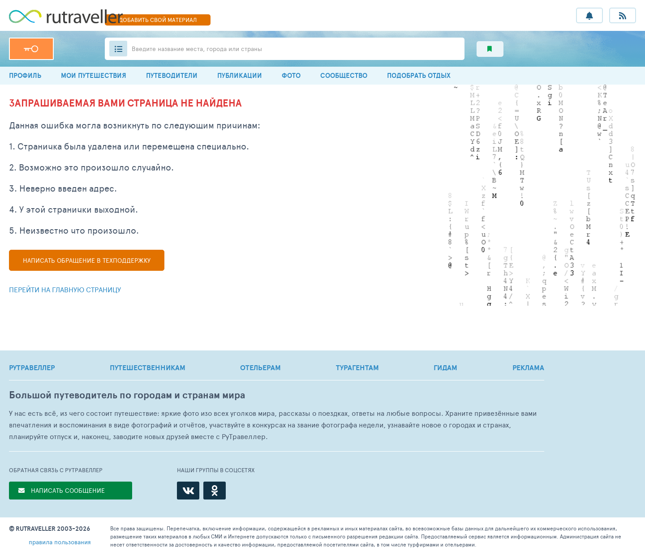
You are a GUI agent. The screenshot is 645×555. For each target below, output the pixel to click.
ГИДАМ (445, 367)
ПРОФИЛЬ (25, 75)
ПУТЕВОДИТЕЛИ (172, 75)
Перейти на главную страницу (65, 289)
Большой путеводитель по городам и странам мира (127, 395)
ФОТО (291, 75)
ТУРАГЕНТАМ (357, 367)
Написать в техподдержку (86, 260)
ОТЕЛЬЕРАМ (260, 367)
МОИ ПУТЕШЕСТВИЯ (93, 75)
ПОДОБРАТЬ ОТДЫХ (419, 75)
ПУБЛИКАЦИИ (239, 75)
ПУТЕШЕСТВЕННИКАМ (147, 367)
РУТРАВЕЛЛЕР (32, 367)
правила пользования (60, 542)
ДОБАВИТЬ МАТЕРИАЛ (158, 20)
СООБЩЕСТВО (343, 75)
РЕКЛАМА (528, 367)
